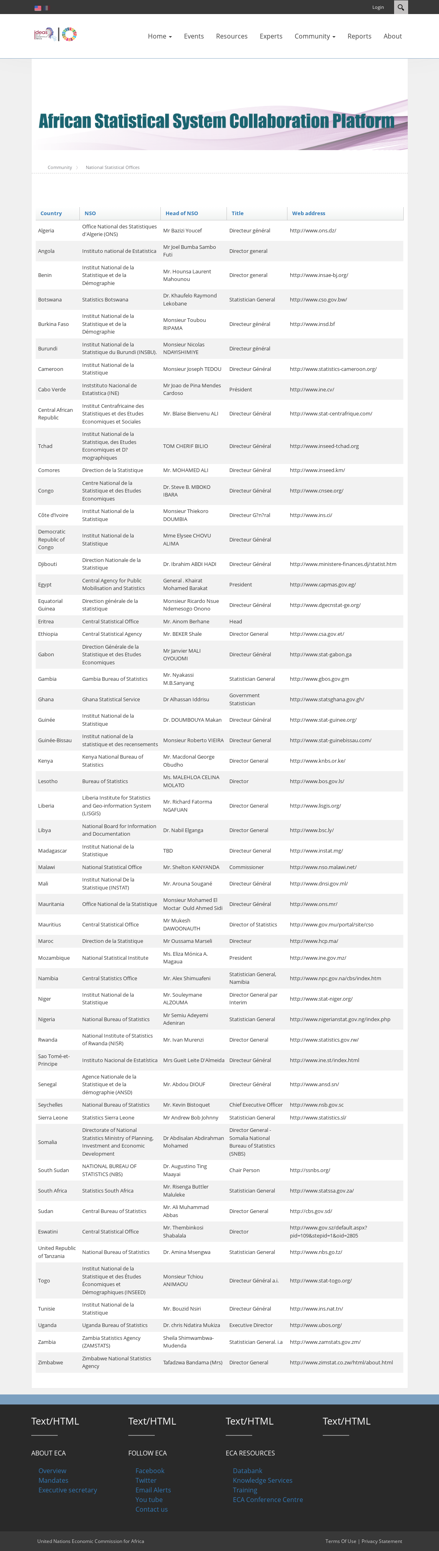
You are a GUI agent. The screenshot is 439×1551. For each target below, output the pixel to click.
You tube (149, 1499)
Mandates (53, 1480)
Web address (308, 213)
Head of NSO (182, 213)
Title (238, 213)
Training (245, 1490)
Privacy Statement (382, 1541)
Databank (247, 1470)
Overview (52, 1470)
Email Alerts (153, 1490)
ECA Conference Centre (268, 1499)
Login (378, 7)
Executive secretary (67, 1490)
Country (51, 213)
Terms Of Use (341, 1541)
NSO (90, 213)
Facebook (150, 1470)
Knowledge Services (263, 1480)
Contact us (152, 1509)
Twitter (146, 1480)
